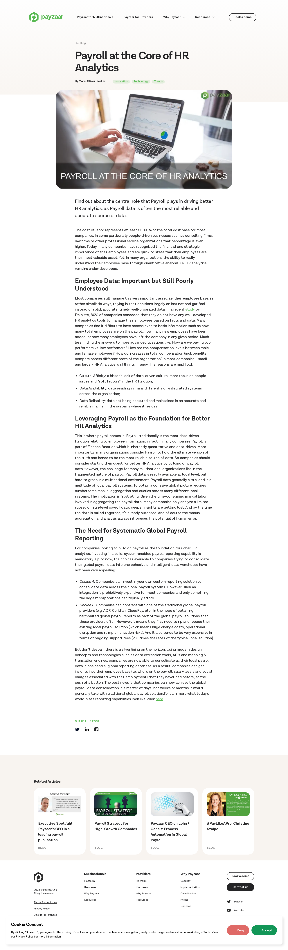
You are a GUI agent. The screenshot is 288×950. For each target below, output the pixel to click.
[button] (174, 17)
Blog (83, 43)
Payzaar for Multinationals (95, 17)
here (159, 699)
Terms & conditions (45, 902)
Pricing (184, 900)
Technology (141, 82)
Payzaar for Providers (138, 17)
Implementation (190, 887)
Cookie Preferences (45, 915)
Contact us (240, 887)
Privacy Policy (24, 937)
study (190, 309)
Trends (158, 82)
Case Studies (188, 893)
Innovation (121, 82)
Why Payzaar (172, 17)
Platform (89, 881)
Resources (202, 17)
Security (185, 881)
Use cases (90, 887)
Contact (186, 906)
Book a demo (243, 17)
